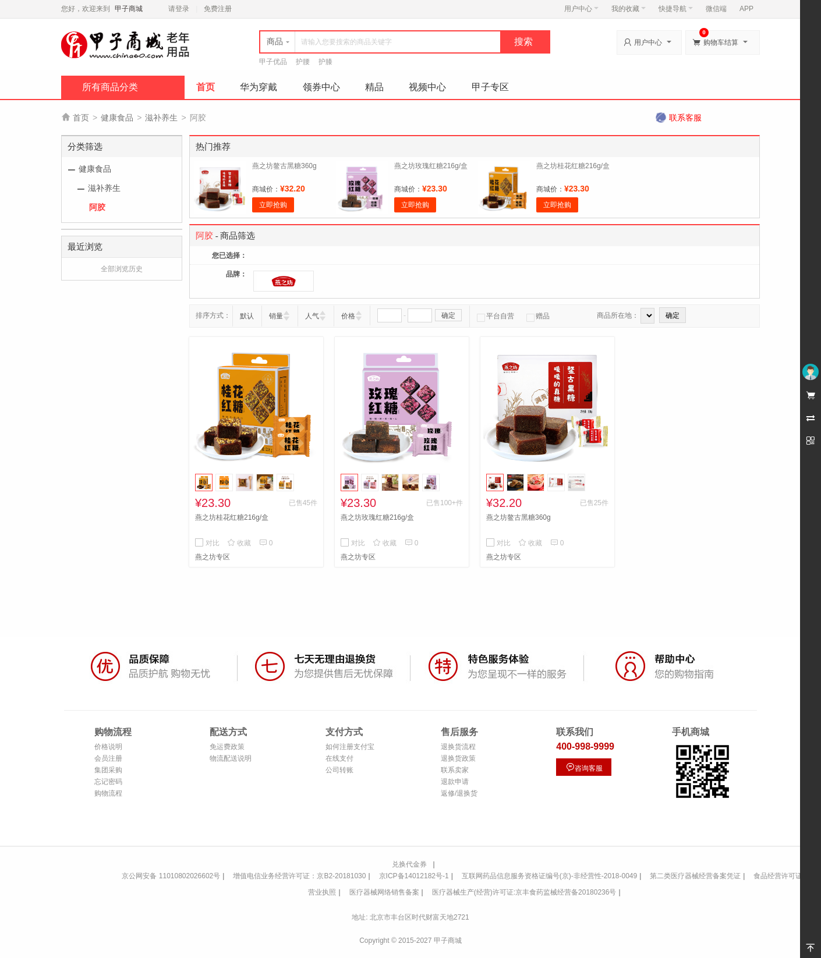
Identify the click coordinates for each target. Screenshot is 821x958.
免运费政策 (227, 747)
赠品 (538, 316)
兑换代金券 (409, 864)
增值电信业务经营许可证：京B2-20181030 (299, 876)
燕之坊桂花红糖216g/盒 (573, 166)
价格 (348, 316)
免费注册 (218, 9)
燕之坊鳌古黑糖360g (284, 166)
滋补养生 (161, 117)
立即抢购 (273, 205)
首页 (205, 87)
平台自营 (495, 316)
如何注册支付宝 (349, 747)
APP (746, 9)
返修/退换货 (459, 793)
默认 (247, 316)
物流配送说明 (231, 758)
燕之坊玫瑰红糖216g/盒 (431, 166)
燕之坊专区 (212, 557)
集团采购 (108, 770)
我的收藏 (628, 9)
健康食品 (117, 117)
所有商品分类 (110, 87)
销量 (276, 316)
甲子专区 (490, 87)
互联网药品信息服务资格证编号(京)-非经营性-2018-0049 (549, 876)
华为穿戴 (258, 87)
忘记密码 (108, 782)
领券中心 (321, 87)
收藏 (239, 543)
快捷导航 (676, 9)
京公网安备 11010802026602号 (171, 876)
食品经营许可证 (777, 876)
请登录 (178, 9)
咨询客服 (584, 767)
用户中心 (581, 9)
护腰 (303, 62)
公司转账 (339, 770)
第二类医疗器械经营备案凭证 (695, 876)
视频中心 (427, 87)
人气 (312, 316)
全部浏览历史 (122, 269)
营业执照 (322, 892)
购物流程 (108, 793)
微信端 (716, 9)
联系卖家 (455, 770)
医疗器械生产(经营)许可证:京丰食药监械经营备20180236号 (524, 892)
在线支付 (339, 758)
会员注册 (108, 758)
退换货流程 (458, 747)
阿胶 (97, 207)
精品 (374, 87)
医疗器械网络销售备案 (384, 892)
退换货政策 (458, 758)
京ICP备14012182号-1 (414, 876)
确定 (448, 315)
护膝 (325, 62)
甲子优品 (273, 62)
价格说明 (108, 747)
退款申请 (455, 782)
